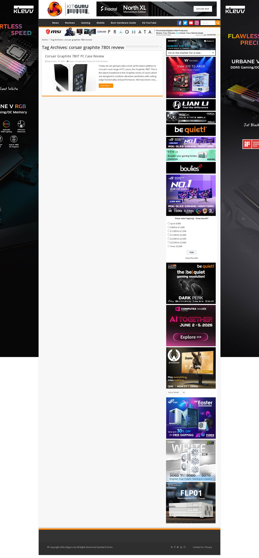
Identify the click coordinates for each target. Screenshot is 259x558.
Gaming (85, 22)
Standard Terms (104, 547)
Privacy (208, 547)
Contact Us (198, 547)
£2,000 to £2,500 (178, 238)
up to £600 (175, 223)
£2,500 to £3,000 (178, 242)
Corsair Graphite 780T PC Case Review (74, 56)
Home (44, 22)
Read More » (106, 85)
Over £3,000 (176, 246)
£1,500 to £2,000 (178, 234)
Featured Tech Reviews (97, 61)
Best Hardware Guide (123, 22)
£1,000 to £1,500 (178, 231)
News (55, 22)
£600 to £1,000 (177, 227)
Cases (71, 61)
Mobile (101, 22)
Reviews (70, 22)
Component (80, 61)
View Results (191, 258)
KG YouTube (149, 22)
